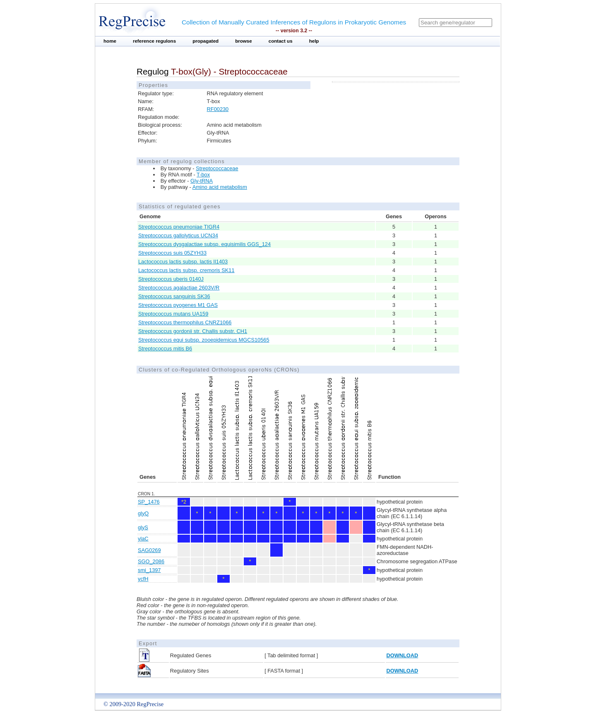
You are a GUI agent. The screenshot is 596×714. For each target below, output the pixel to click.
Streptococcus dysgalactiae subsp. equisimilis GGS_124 (204, 244)
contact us (281, 41)
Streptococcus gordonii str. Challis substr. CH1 (192, 331)
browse (243, 41)
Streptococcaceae (217, 168)
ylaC (143, 539)
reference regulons (154, 41)
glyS (143, 527)
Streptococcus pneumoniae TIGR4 (178, 227)
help (314, 41)
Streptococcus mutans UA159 (173, 314)
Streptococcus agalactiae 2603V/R (178, 288)
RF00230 (218, 109)
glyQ (143, 513)
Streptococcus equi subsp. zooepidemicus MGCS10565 (203, 340)
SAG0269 (149, 550)
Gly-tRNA (201, 181)
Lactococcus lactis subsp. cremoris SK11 (186, 270)
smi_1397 (149, 570)
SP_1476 (149, 502)
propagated (205, 41)
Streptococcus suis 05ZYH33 (172, 253)
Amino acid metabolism (219, 187)
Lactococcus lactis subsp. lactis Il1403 (183, 261)
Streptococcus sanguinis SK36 (174, 296)
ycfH (143, 579)
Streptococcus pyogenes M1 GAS (178, 305)
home (109, 41)
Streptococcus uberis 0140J (171, 279)
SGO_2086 (151, 561)
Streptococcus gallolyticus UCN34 (178, 235)
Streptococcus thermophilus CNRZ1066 (184, 322)
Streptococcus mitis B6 (165, 348)
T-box (203, 174)
